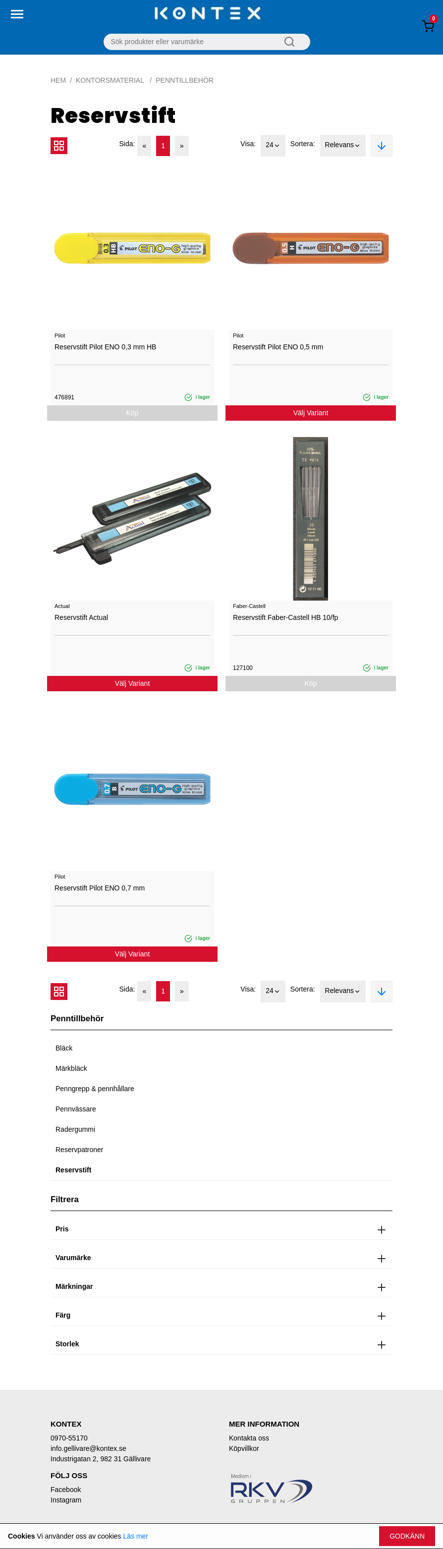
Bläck (63, 1048)
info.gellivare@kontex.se (88, 1448)
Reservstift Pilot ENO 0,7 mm (100, 888)
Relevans (343, 146)
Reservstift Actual (81, 617)
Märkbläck (71, 1068)
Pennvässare (75, 1109)
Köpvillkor (244, 1448)
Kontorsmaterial (111, 80)
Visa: (248, 144)
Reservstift (73, 1170)
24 (273, 146)
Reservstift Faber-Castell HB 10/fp (285, 617)
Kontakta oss (249, 1438)
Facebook (66, 1490)
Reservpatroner (79, 1150)
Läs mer (135, 1536)
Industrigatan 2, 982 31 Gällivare (101, 1459)
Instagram (66, 1500)
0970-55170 (69, 1438)
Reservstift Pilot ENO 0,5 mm (278, 347)
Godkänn (407, 1536)
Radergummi (75, 1129)
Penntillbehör (185, 80)
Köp (132, 413)
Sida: (127, 144)
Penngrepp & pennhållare (94, 1089)
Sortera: (302, 144)
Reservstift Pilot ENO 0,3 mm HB (105, 347)
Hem (58, 80)
